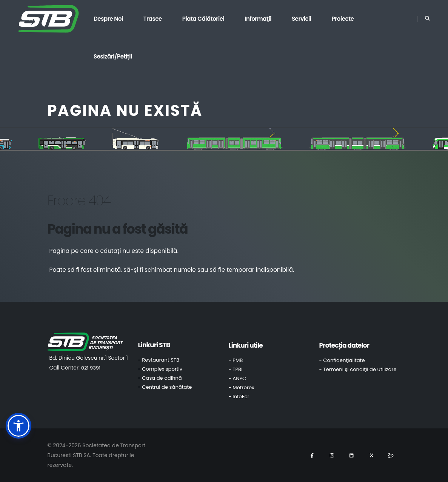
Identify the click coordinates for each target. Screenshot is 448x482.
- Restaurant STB (159, 359)
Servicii (301, 19)
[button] (18, 426)
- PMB (236, 360)
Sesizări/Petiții (113, 56)
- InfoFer (239, 396)
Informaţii (258, 19)
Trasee (152, 19)
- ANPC (237, 378)
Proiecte (342, 19)
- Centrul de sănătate (165, 387)
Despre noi (108, 19)
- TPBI (236, 369)
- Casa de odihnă (160, 378)
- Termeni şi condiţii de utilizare (358, 369)
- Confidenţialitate (342, 360)
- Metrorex (241, 387)
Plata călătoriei (203, 19)
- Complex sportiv (160, 369)
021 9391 (90, 367)
